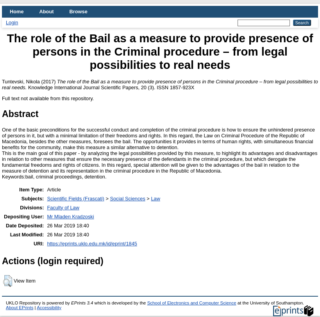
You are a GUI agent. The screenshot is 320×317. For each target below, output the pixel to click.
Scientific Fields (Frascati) (75, 199)
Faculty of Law (63, 208)
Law (155, 199)
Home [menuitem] (17, 11)
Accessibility (49, 307)
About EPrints (19, 307)
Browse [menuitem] (79, 11)
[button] (7, 281)
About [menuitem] (46, 11)
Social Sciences (127, 199)
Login (12, 22)
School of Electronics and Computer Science (191, 303)
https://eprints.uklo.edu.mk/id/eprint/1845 (92, 244)
